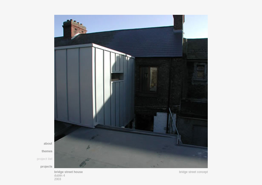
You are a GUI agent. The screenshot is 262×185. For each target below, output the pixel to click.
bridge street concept (193, 172)
